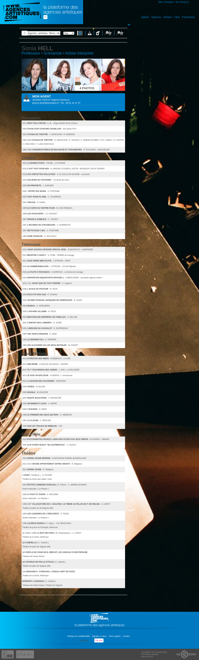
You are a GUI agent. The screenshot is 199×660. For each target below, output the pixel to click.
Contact (126, 636)
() (60, 100)
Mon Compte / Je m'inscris (173, 2)
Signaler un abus (99, 636)
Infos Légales (115, 636)
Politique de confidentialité (78, 636)
